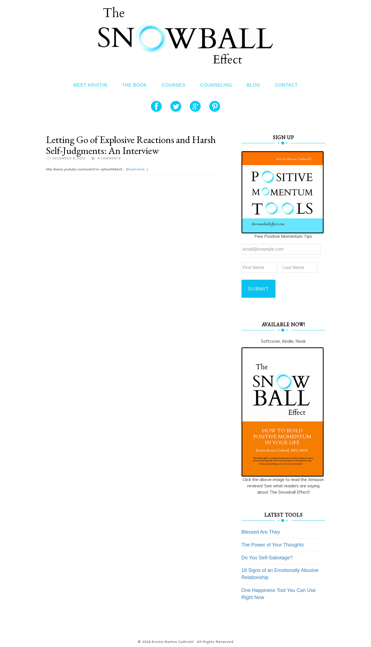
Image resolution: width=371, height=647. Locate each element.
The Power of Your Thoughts (272, 545)
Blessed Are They (260, 532)
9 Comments (109, 158)
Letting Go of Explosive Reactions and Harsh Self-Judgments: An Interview (131, 145)
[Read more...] (137, 169)
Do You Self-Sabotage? (267, 557)
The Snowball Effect (185, 35)
